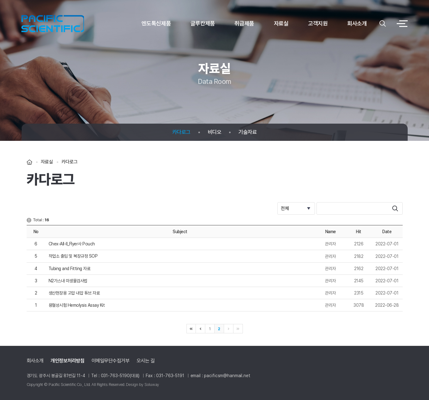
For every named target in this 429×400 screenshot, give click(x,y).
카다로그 (181, 132)
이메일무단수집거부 (111, 360)
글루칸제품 (203, 23)
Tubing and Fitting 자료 (70, 268)
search (395, 208)
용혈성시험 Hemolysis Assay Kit (77, 305)
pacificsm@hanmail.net (227, 375)
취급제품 (244, 23)
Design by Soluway (142, 384)
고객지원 (318, 23)
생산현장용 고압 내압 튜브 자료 (74, 292)
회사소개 (357, 23)
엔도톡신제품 (156, 23)
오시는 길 (146, 360)
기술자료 (247, 132)
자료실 (281, 23)
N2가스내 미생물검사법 (68, 280)
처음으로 (191, 328)
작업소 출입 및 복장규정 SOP (73, 256)
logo (52, 23)
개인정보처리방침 (67, 360)
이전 (200, 328)
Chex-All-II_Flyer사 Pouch (72, 243)
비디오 (215, 132)
